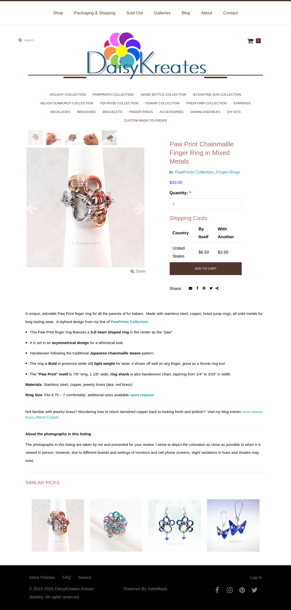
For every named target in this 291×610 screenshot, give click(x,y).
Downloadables (205, 112)
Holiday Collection (68, 94)
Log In (256, 577)
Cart (251, 41)
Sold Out (135, 13)
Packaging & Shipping (94, 13)
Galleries (162, 13)
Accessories (172, 112)
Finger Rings (141, 112)
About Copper (47, 417)
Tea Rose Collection (119, 103)
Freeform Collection (206, 103)
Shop (58, 13)
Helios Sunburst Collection (66, 103)
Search (85, 577)
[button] (35, 208)
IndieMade (157, 589)
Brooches (86, 112)
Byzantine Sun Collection (217, 94)
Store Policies (42, 577)
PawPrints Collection (113, 94)
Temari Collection (162, 103)
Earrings (242, 103)
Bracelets (112, 112)
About (206, 13)
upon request (142, 395)
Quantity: (180, 193)
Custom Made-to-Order (145, 120)
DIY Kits (234, 112)
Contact (230, 13)
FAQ (66, 577)
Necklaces (60, 112)
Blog (186, 13)
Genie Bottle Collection (163, 94)
